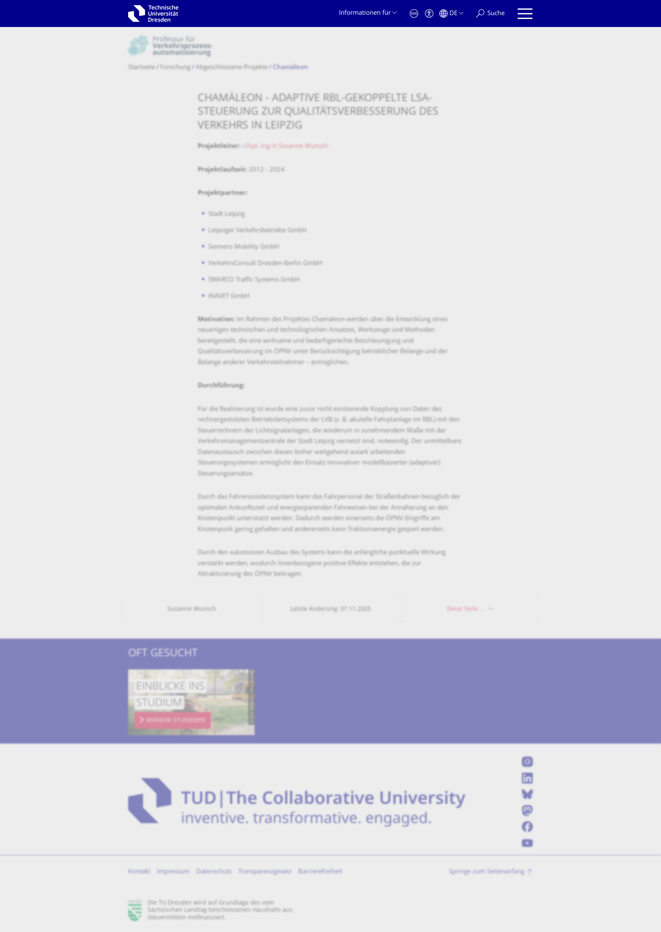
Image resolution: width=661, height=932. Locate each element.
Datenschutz (214, 872)
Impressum (173, 872)
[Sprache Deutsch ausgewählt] (451, 13)
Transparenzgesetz (265, 872)
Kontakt (139, 872)
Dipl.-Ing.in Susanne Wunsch (286, 146)
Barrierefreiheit (320, 872)
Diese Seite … (465, 609)
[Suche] (490, 13)
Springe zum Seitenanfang (486, 872)
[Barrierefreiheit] (429, 14)
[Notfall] (414, 14)
